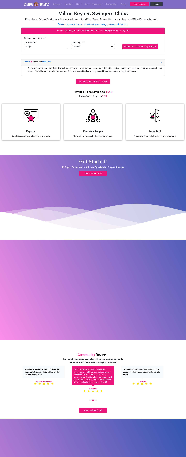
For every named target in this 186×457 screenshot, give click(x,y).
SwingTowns (46, 62)
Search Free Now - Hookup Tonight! (140, 46)
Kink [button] (78, 4)
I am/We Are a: (31, 42)
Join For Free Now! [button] (93, 173)
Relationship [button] (111, 4)
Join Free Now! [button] (139, 4)
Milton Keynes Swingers (70, 24)
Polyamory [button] (97, 4)
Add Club (123, 24)
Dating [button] (123, 4)
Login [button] (156, 4)
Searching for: (77, 42)
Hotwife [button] (68, 4)
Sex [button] (86, 4)
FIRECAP (27, 62)
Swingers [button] (57, 4)
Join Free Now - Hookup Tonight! (93, 81)
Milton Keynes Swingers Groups (100, 24)
